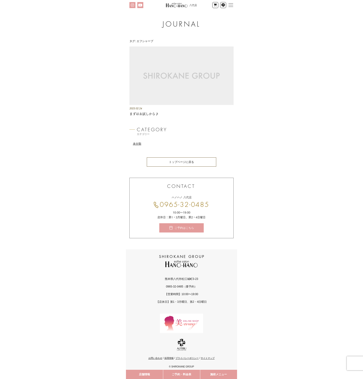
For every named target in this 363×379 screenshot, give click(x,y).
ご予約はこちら (184, 227)
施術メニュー (218, 374)
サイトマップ (208, 358)
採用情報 (169, 358)
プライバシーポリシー (187, 358)
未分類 (137, 143)
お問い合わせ (155, 358)
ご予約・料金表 (181, 374)
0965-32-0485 (184, 205)
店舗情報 (144, 374)
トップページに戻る (181, 162)
